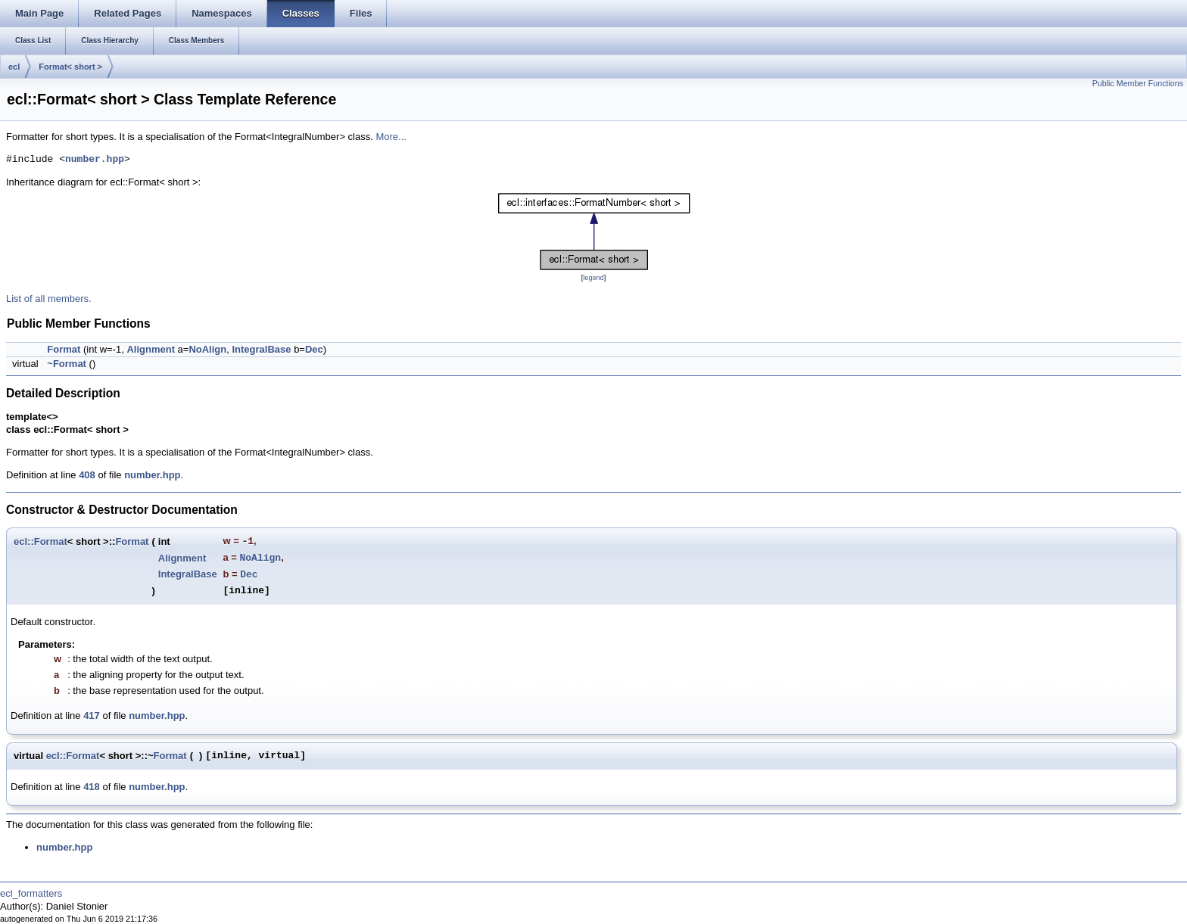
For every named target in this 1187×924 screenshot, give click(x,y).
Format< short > (70, 66)
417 (91, 715)
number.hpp (94, 159)
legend (593, 278)
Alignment (150, 349)
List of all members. (49, 298)
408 (87, 475)
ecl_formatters (31, 893)
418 (91, 786)
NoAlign (207, 349)
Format (63, 349)
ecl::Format (40, 541)
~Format (66, 363)
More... (390, 136)
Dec (314, 349)
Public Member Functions (1137, 83)
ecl (14, 66)
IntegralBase (261, 349)
